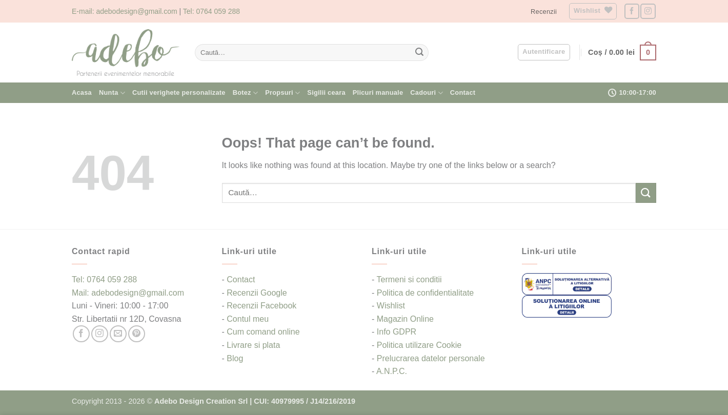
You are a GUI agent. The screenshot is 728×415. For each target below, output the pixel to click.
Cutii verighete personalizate (179, 92)
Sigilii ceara (326, 92)
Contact (462, 92)
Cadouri (426, 93)
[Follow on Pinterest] (136, 333)
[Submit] (419, 52)
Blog (235, 358)
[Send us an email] (118, 333)
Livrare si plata (253, 345)
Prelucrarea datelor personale (431, 358)
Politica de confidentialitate (425, 292)
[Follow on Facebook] (631, 11)
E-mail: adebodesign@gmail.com (124, 11)
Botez (245, 93)
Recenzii (544, 11)
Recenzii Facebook (261, 305)
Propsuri (282, 93)
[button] (544, 52)
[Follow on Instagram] (647, 11)
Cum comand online (263, 331)
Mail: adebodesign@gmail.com (128, 292)
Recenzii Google (257, 292)
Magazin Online (405, 319)
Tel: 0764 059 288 (211, 11)
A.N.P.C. (391, 371)
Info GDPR (396, 331)
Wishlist (391, 305)
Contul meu (248, 319)
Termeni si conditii (408, 279)
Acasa (82, 92)
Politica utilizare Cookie (419, 345)
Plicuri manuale (378, 92)
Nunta (112, 93)
